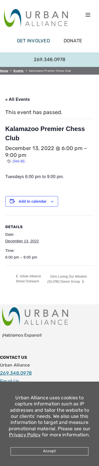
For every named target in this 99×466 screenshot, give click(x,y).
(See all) (19, 161)
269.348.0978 (49, 59)
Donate (73, 41)
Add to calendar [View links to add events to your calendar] (33, 201)
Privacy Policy (25, 435)
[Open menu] (88, 15)
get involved (33, 41)
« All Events (17, 99)
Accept (49, 451)
